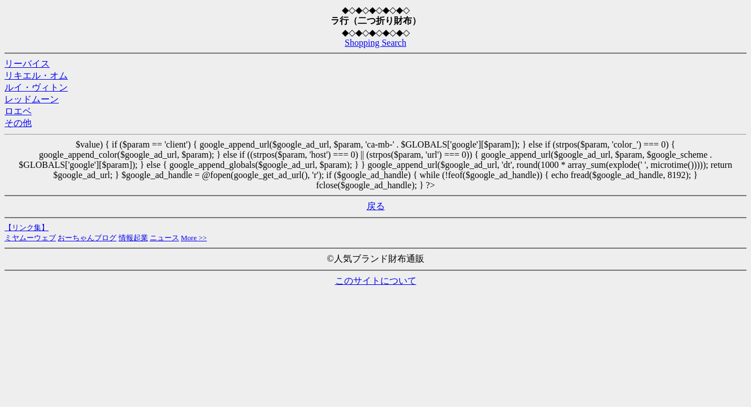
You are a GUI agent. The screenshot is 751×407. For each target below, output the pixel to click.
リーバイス (27, 63)
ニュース (164, 237)
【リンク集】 (27, 227)
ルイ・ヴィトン (36, 87)
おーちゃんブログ (87, 237)
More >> (194, 237)
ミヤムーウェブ (30, 237)
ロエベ (18, 111)
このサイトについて (375, 280)
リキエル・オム (36, 75)
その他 (18, 123)
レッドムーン (32, 99)
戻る (376, 206)
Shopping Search (375, 42)
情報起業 (133, 237)
